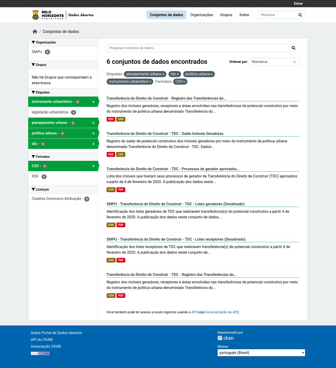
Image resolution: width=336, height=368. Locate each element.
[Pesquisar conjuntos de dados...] (281, 15)
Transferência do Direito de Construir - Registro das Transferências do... (167, 98)
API (193, 312)
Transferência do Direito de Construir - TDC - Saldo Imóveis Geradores (165, 133)
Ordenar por (238, 62)
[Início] (35, 31)
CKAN (225, 338)
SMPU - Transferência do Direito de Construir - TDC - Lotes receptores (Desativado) (176, 239)
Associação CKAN (46, 346)
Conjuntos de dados (166, 15)
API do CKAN (41, 339)
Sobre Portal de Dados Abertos (56, 333)
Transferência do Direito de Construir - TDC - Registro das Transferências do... (172, 274)
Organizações (201, 15)
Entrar (298, 3)
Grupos (226, 15)
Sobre (244, 15)
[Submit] (300, 15)
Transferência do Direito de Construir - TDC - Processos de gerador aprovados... (173, 169)
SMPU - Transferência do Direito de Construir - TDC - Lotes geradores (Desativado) (176, 204)
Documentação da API (221, 312)
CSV (120, 119)
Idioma (222, 346)
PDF (110, 119)
